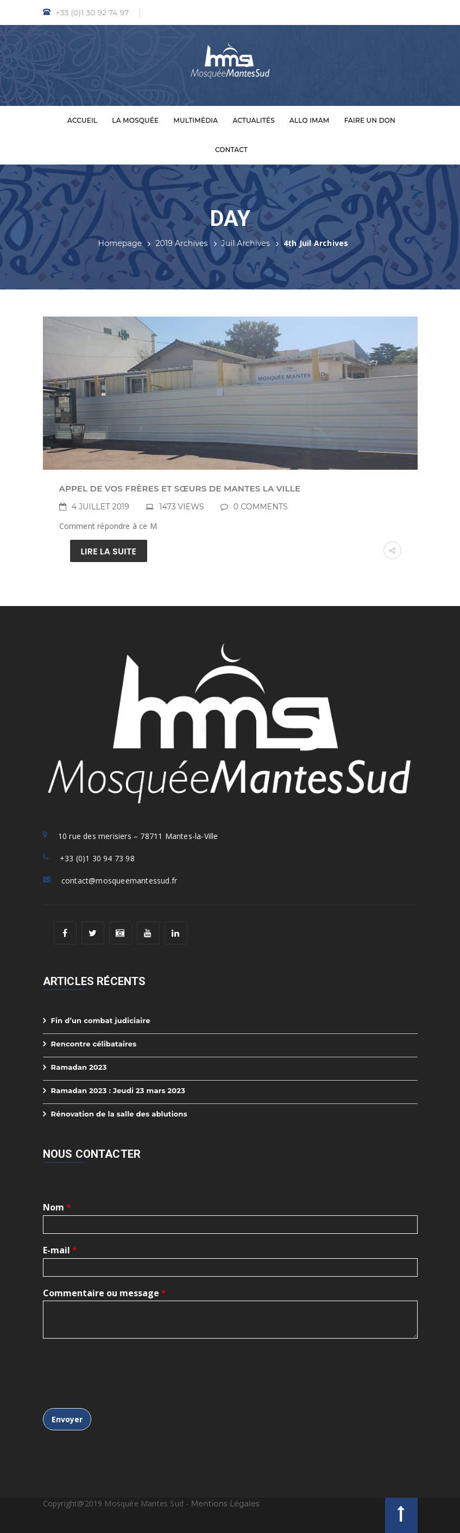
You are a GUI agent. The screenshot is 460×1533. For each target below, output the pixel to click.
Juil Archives (246, 243)
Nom (57, 1207)
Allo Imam (309, 120)
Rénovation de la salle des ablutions (119, 1113)
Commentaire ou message (104, 1293)
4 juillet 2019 (100, 507)
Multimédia (195, 120)
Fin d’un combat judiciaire (100, 1020)
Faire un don (369, 120)
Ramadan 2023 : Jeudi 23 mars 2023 (118, 1090)
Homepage (120, 243)
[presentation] (125, 1390)
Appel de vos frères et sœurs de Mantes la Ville (180, 488)
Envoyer (67, 1419)
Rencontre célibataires (94, 1043)
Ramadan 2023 (79, 1067)
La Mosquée (135, 120)
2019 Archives (181, 243)
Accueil (82, 120)
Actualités (253, 120)
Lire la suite (109, 551)
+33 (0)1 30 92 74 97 (86, 12)
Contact (231, 150)
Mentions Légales (225, 1504)
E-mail (60, 1250)
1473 (181, 507)
